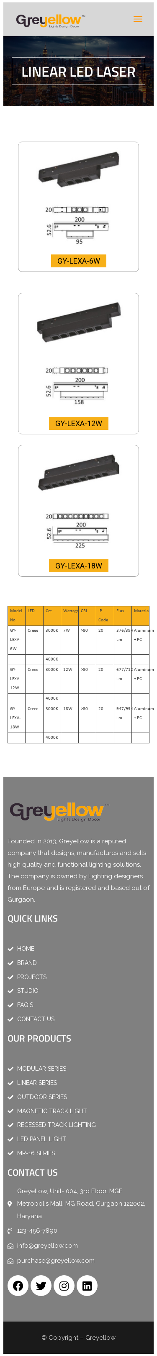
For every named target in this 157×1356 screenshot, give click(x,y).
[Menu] (138, 19)
